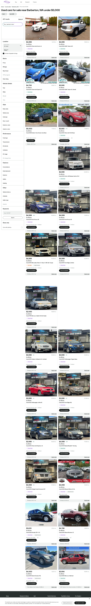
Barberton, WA (15, 6)
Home (2, 6)
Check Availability (31, 54)
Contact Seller (30, 140)
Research (27, 2)
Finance (35, 2)
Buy (16, 2)
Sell (21, 2)
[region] (45, 601)
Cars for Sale (8, 6)
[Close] (89, 598)
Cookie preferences (67, 603)
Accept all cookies (80, 603)
